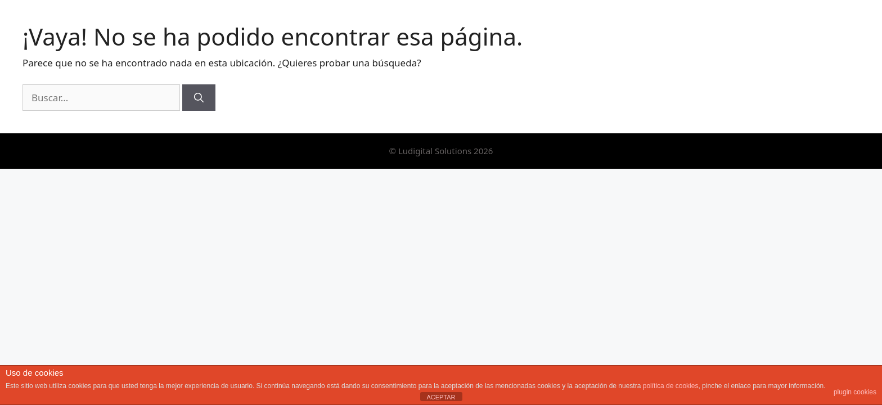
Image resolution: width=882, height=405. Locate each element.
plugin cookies (855, 392)
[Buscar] (198, 97)
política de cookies (671, 386)
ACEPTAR (440, 397)
